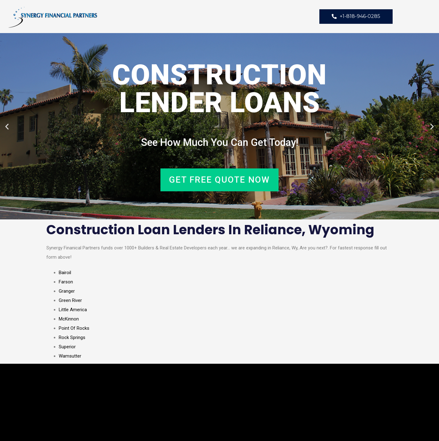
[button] (7, 126)
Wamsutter (70, 356)
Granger (67, 291)
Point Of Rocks (74, 328)
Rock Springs (72, 337)
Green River (70, 300)
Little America (73, 309)
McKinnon (69, 319)
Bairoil (65, 272)
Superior (67, 347)
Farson (66, 282)
